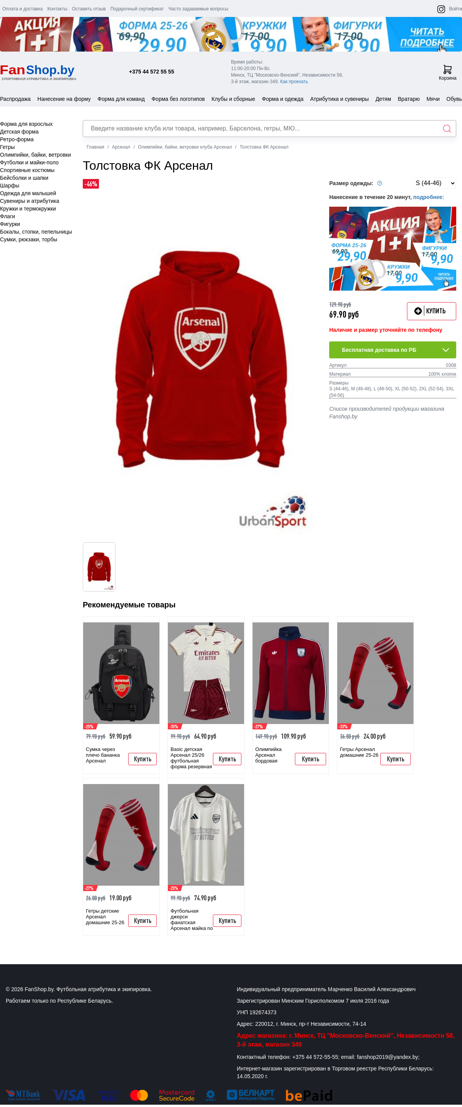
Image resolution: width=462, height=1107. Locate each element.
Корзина (448, 73)
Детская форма (19, 132)
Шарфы (9, 185)
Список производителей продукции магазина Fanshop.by (386, 413)
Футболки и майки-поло (29, 162)
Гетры (7, 147)
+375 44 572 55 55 (151, 72)
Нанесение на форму (64, 99)
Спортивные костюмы (27, 170)
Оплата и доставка (22, 9)
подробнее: (428, 197)
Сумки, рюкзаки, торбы (28, 239)
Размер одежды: (356, 183)
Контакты (57, 9)
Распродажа (15, 99)
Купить (142, 759)
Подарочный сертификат (137, 9)
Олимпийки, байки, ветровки (35, 155)
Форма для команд (121, 99)
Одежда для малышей (28, 193)
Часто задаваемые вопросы (198, 9)
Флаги (7, 216)
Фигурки (10, 224)
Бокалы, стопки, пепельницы (36, 232)
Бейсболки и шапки (24, 178)
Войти (455, 9)
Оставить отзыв (89, 9)
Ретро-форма (16, 139)
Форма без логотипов (178, 99)
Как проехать (294, 81)
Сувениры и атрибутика (29, 201)
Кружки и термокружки (28, 209)
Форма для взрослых (26, 124)
